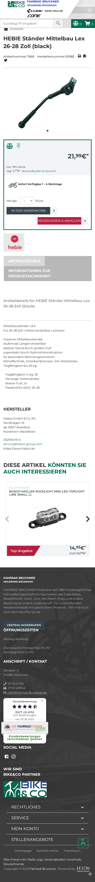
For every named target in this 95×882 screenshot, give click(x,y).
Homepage (23, 850)
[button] (47, 131)
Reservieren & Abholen (59, 221)
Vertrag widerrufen (24, 625)
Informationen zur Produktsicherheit (29, 273)
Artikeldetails (24, 261)
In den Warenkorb (28, 211)
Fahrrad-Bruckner (43, 868)
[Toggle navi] (4, 3)
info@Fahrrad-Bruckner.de (25, 692)
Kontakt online (48, 850)
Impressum (72, 850)
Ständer (13, 29)
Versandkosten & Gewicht (39, 171)
